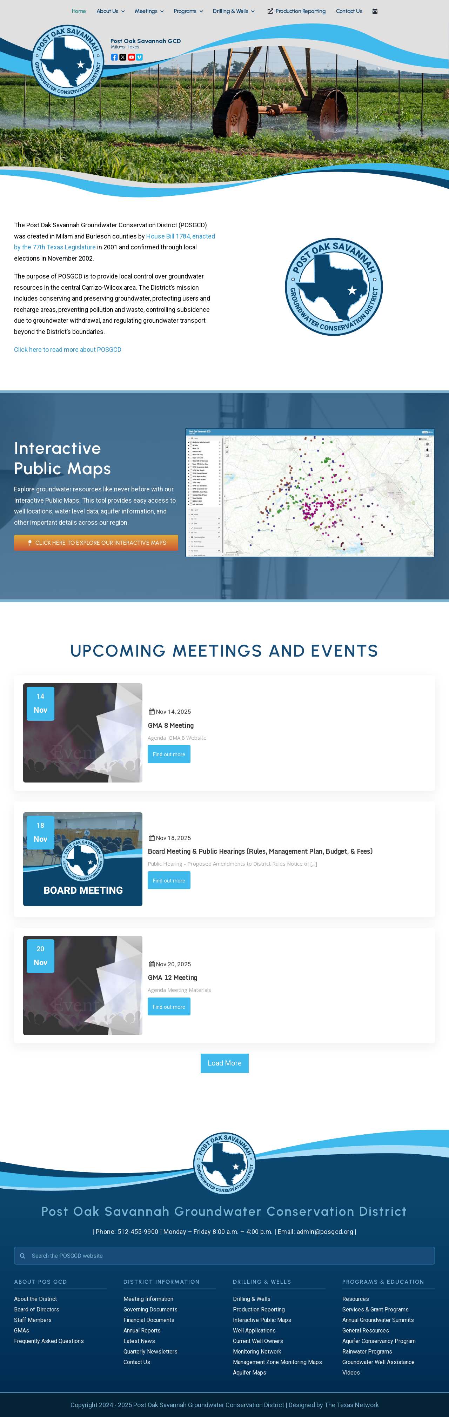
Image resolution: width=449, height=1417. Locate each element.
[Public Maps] (310, 432)
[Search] (23, 1255)
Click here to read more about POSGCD (67, 349)
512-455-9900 (138, 1231)
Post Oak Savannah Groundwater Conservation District (208, 1405)
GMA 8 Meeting (171, 725)
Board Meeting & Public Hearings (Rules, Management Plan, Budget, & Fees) (260, 851)
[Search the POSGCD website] (224, 1255)
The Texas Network (351, 1405)
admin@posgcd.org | (327, 1231)
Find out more (169, 754)
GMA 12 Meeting (172, 977)
